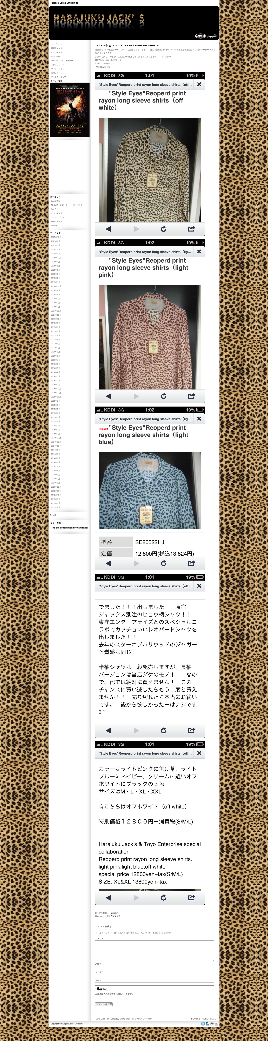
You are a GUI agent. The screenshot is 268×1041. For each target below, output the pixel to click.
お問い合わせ (56, 73)
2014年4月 (55, 470)
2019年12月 (56, 258)
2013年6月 (55, 507)
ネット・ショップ (58, 69)
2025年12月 (56, 237)
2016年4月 (55, 372)
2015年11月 (56, 393)
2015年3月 (55, 425)
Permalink (114, 913)
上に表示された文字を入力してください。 (114, 998)
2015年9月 (55, 401)
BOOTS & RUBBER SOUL (203, 1023)
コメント (99, 938)
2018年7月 (55, 299)
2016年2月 (55, 380)
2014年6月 (55, 462)
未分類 (54, 226)
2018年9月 (55, 290)
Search (53, 515)
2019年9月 (55, 262)
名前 (98, 968)
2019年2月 (55, 278)
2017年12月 (56, 311)
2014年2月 (55, 479)
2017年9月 (55, 323)
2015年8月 (55, 405)
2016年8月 (55, 356)
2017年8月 (55, 327)
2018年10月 (56, 286)
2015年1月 (55, 434)
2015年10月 (56, 397)
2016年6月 (55, 364)
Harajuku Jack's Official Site (64, 3)
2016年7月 (55, 360)
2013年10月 (56, 495)
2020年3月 (55, 253)
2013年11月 (56, 491)
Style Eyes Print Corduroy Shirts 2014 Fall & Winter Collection (124, 1023)
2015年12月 (56, 389)
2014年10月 (56, 446)
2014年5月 (55, 466)
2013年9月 (55, 499)
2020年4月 (55, 249)
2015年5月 (55, 417)
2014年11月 (56, 442)
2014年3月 (55, 475)
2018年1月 (55, 307)
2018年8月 (55, 294)
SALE (53, 209)
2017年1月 (55, 348)
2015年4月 (55, 421)
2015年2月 (55, 430)
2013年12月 (56, 487)
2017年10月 (56, 319)
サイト (98, 984)
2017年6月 (55, 335)
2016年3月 (55, 376)
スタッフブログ (57, 65)
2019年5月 (55, 274)
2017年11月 (56, 315)
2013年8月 (55, 503)
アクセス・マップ (58, 77)
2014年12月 (56, 438)
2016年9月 (55, 352)
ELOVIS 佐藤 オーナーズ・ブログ (66, 61)
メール (99, 976)
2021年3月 (55, 245)
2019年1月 (55, 282)
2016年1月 (55, 385)
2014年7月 (55, 458)
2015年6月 (55, 413)
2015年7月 (55, 409)
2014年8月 (55, 454)
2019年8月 (55, 266)
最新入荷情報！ (113, 916)
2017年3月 (55, 344)
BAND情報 (55, 56)
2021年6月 (55, 241)
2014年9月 (55, 450)
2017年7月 (55, 331)
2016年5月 (55, 368)
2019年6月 (55, 270)
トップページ (56, 44)
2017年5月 (55, 339)
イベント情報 (56, 52)
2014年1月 (55, 483)
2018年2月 (55, 303)
